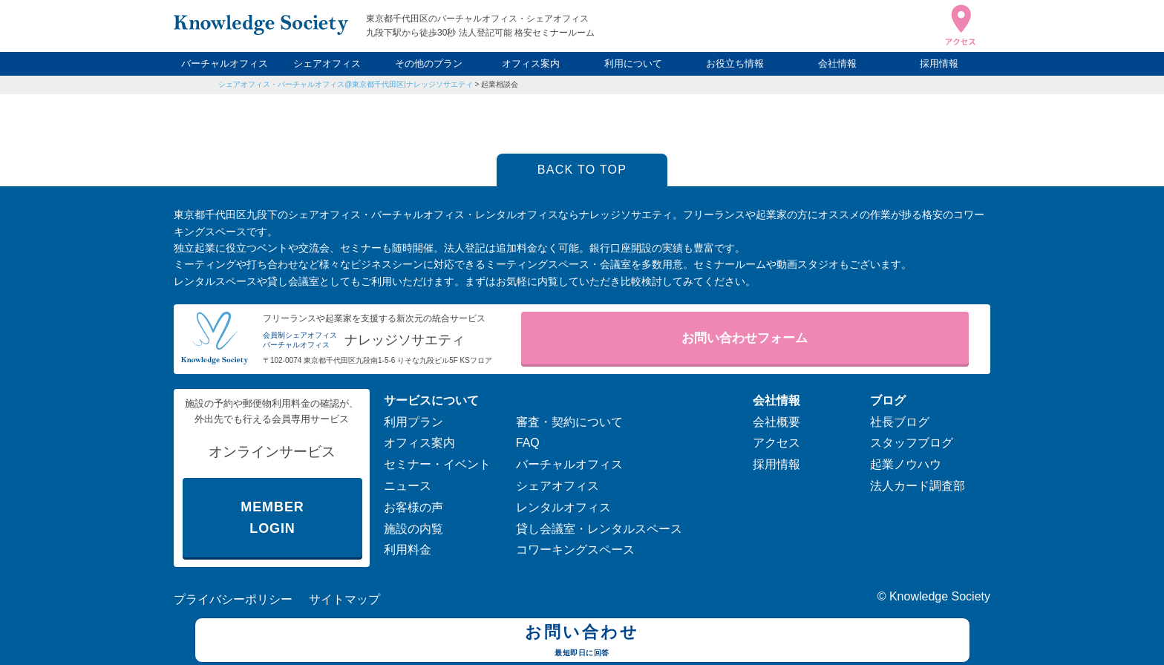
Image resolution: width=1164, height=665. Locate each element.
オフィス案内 (531, 63)
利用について (633, 63)
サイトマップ (344, 599)
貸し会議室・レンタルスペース (599, 528)
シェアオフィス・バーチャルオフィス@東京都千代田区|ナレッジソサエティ (345, 84)
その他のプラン (428, 63)
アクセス (776, 442)
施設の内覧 (413, 528)
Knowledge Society (939, 596)
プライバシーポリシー (233, 599)
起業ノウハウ (905, 464)
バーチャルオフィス (224, 63)
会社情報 (837, 63)
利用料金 (407, 549)
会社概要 (776, 422)
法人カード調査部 (917, 485)
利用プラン (413, 422)
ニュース (407, 485)
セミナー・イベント (437, 464)
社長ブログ (899, 422)
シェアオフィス (327, 63)
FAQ (528, 442)
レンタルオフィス (563, 507)
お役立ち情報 (735, 63)
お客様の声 (413, 507)
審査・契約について (569, 422)
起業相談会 (499, 84)
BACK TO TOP (582, 169)
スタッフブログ (911, 442)
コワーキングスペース (575, 549)
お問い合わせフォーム (744, 338)
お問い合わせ (582, 642)
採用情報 (939, 63)
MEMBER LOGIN (272, 517)
